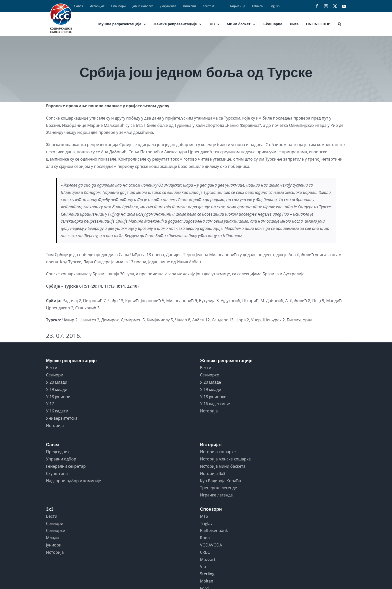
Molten (206, 581)
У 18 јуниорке (213, 396)
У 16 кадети (57, 411)
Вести (51, 367)
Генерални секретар (66, 466)
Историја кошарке (218, 451)
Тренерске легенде (218, 487)
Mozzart (208, 559)
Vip (203, 566)
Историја (55, 425)
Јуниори (54, 545)
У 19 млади (56, 389)
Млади (52, 537)
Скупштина (57, 473)
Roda (205, 537)
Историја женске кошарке (225, 459)
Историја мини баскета (223, 466)
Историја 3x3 (212, 473)
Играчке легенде (216, 495)
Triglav (206, 523)
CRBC (205, 552)
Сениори (54, 375)
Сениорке (209, 375)
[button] (339, 24)
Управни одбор (61, 459)
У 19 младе (210, 389)
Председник (58, 451)
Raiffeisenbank (214, 530)
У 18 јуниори (58, 396)
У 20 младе (210, 382)
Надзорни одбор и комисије (73, 480)
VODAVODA (211, 545)
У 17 (50, 403)
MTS (204, 516)
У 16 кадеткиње (215, 403)
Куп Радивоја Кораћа (220, 480)
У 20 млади (56, 382)
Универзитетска (62, 418)
